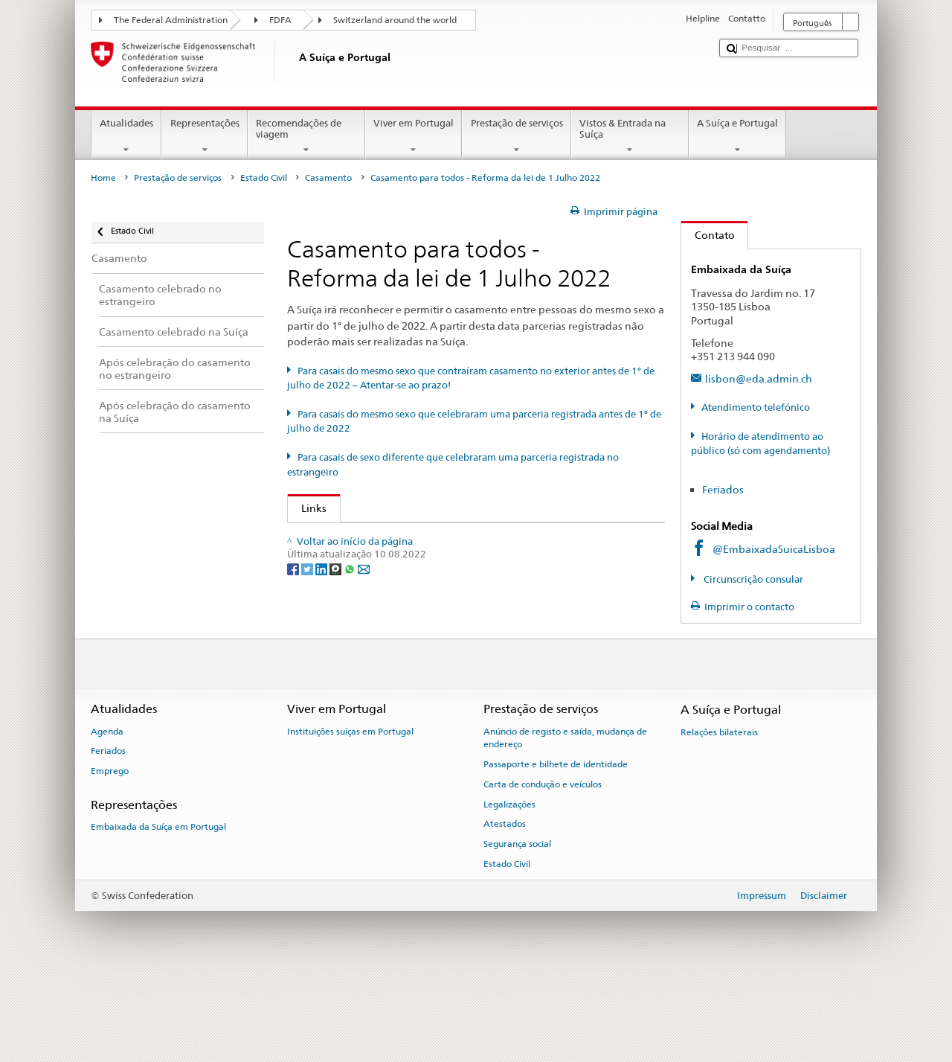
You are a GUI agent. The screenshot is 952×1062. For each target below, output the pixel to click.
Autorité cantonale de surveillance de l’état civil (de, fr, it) (443, 579)
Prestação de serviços (516, 137)
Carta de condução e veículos (542, 868)
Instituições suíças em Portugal (350, 815)
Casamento (328, 178)
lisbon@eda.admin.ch (758, 378)
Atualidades (126, 137)
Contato (708, 234)
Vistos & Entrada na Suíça (630, 137)
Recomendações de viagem (306, 137)
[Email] (364, 700)
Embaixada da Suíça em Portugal (158, 910)
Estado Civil (263, 178)
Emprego (110, 855)
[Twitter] (308, 700)
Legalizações (509, 888)
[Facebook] (294, 700)
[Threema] (336, 700)
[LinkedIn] (322, 700)
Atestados (504, 908)
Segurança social (517, 928)
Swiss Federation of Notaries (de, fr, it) (396, 628)
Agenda (107, 815)
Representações (204, 137)
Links (307, 508)
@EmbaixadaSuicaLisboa (774, 549)
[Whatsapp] (351, 700)
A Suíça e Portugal (737, 137)
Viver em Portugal (414, 137)
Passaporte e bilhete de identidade (555, 847)
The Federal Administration (171, 20)
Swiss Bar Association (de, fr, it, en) (388, 604)
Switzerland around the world (395, 20)
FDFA (280, 20)
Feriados (723, 489)
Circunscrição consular (752, 579)
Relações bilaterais (719, 815)
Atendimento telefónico (755, 407)
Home (103, 178)
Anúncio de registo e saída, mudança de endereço (565, 821)
